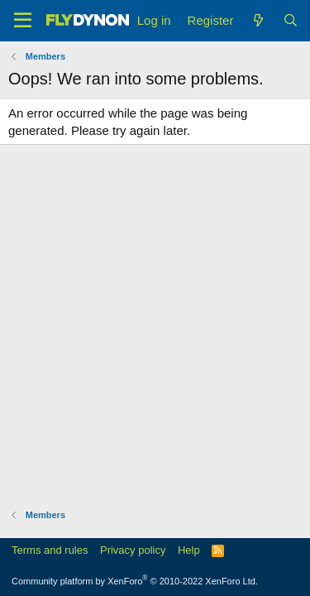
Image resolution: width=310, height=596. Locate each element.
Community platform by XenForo (135, 581)
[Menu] (22, 20)
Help (189, 550)
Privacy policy (132, 550)
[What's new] (257, 20)
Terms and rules (50, 550)
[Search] (290, 20)
